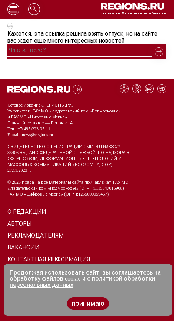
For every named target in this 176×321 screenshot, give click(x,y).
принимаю (88, 303)
